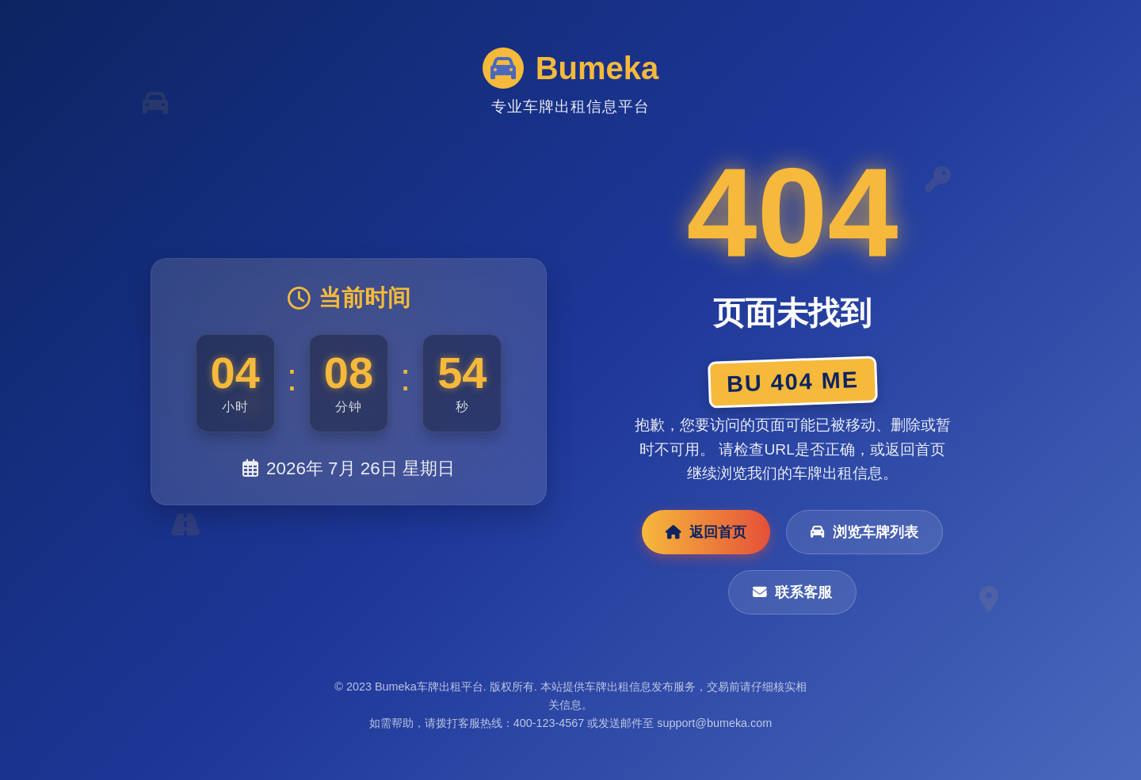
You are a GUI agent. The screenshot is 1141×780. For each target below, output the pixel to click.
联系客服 (792, 592)
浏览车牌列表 (864, 532)
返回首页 (706, 532)
